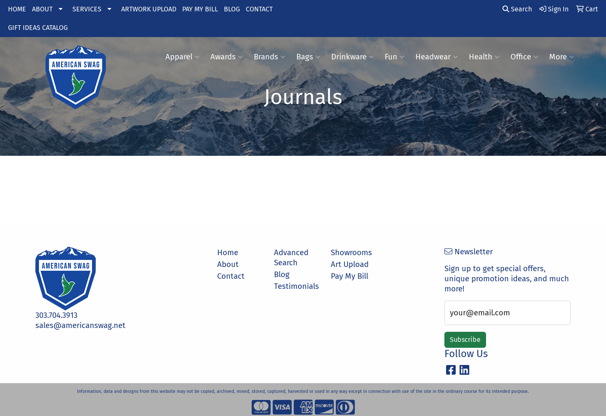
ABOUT (42, 9)
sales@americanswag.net (80, 325)
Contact (231, 276)
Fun (394, 57)
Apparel (182, 57)
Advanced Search (291, 257)
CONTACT (259, 9)
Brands (269, 57)
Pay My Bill (349, 276)
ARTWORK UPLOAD (148, 9)
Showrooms (351, 252)
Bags (308, 57)
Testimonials (296, 286)
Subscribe (465, 340)
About (228, 264)
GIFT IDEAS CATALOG (38, 28)
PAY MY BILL (200, 9)
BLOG (232, 9)
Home (227, 252)
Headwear (436, 57)
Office (524, 57)
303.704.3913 (56, 315)
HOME (17, 9)
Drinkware (352, 57)
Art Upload (350, 264)
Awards (226, 57)
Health (484, 57)
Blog (282, 274)
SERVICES (86, 9)
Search (517, 9)
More (561, 57)
